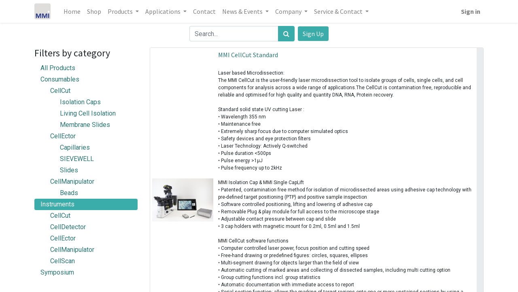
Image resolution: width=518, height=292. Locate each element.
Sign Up (313, 34)
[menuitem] (72, 11)
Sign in (470, 11)
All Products (57, 68)
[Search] (286, 33)
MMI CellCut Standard (248, 55)
